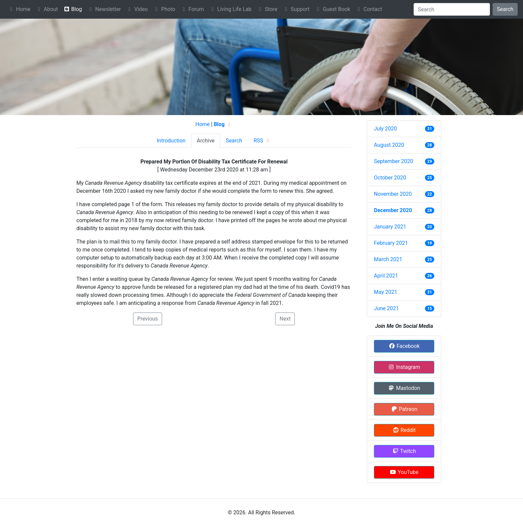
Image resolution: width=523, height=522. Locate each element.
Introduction (171, 140)
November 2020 (393, 194)
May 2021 (385, 292)
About (47, 9)
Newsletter (104, 9)
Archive (205, 140)
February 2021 (391, 243)
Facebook (404, 346)
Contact (369, 9)
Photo (164, 9)
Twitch (404, 451)
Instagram (404, 367)
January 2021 (390, 226)
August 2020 (389, 145)
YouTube (404, 472)
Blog (72, 9)
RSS (262, 140)
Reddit (404, 430)
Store (267, 9)
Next (285, 319)
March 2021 (388, 259)
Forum (192, 9)
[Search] (452, 9)
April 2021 (386, 276)
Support (296, 9)
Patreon (404, 409)
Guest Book (332, 9)
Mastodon (404, 388)
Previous (147, 319)
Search (505, 9)
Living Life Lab (230, 9)
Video (137, 9)
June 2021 (386, 308)
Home (19, 9)
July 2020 (385, 128)
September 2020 (393, 161)
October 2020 (390, 177)
